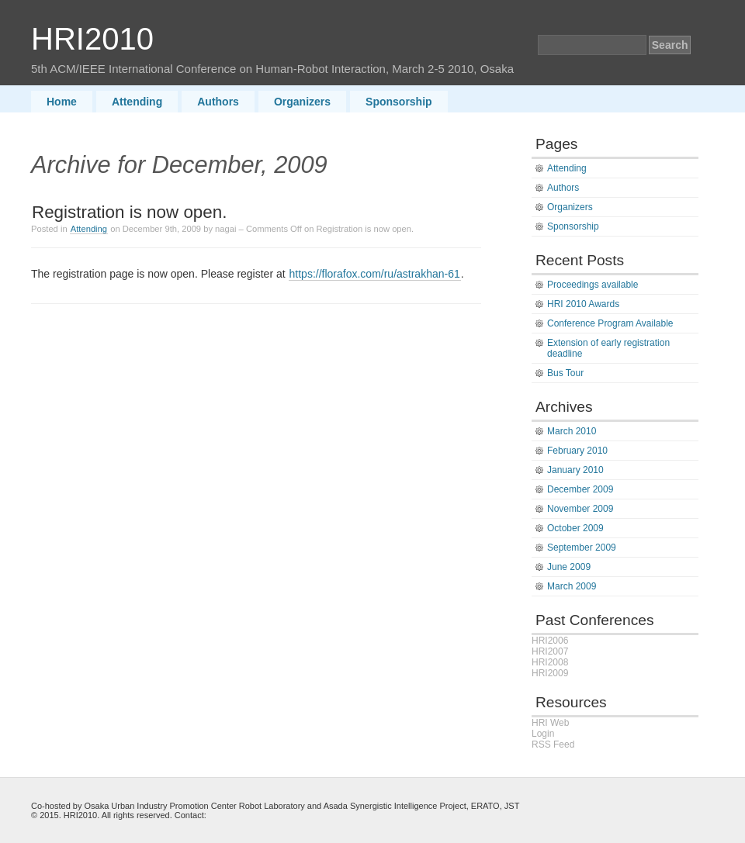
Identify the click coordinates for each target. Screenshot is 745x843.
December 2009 (580, 489)
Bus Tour (565, 373)
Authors (218, 101)
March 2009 (571, 586)
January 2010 (575, 470)
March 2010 (571, 431)
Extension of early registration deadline (608, 348)
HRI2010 (92, 39)
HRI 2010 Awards (583, 304)
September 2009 (581, 547)
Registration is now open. (129, 212)
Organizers (302, 101)
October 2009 (575, 528)
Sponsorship (399, 101)
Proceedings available (592, 284)
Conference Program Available (610, 323)
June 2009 (569, 566)
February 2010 (577, 450)
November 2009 (580, 508)
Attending (137, 101)
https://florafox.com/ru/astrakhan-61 (374, 274)
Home (62, 101)
